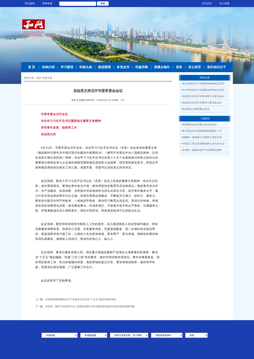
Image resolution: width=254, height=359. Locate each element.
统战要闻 (104, 67)
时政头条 (85, 67)
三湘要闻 (205, 118)
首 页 (31, 67)
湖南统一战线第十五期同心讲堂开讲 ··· (203, 137)
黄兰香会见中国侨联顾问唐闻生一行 (202, 131)
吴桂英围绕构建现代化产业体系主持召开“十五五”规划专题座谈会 (80, 299)
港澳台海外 (162, 67)
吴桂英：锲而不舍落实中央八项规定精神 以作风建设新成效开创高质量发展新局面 (90, 306)
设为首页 (207, 3)
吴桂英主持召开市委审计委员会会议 (202, 102)
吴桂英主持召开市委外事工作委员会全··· (204, 96)
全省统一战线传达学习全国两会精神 (202, 150)
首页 (38, 78)
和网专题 (47, 3)
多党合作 (123, 67)
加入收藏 (224, 3)
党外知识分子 (216, 67)
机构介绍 (48, 67)
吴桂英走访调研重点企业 (195, 109)
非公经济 (194, 67)
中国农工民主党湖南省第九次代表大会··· (204, 143)
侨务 (179, 67)
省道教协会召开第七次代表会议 (199, 124)
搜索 (103, 3)
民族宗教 (141, 67)
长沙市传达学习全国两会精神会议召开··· (204, 83)
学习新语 (67, 67)
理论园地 (30, 3)
